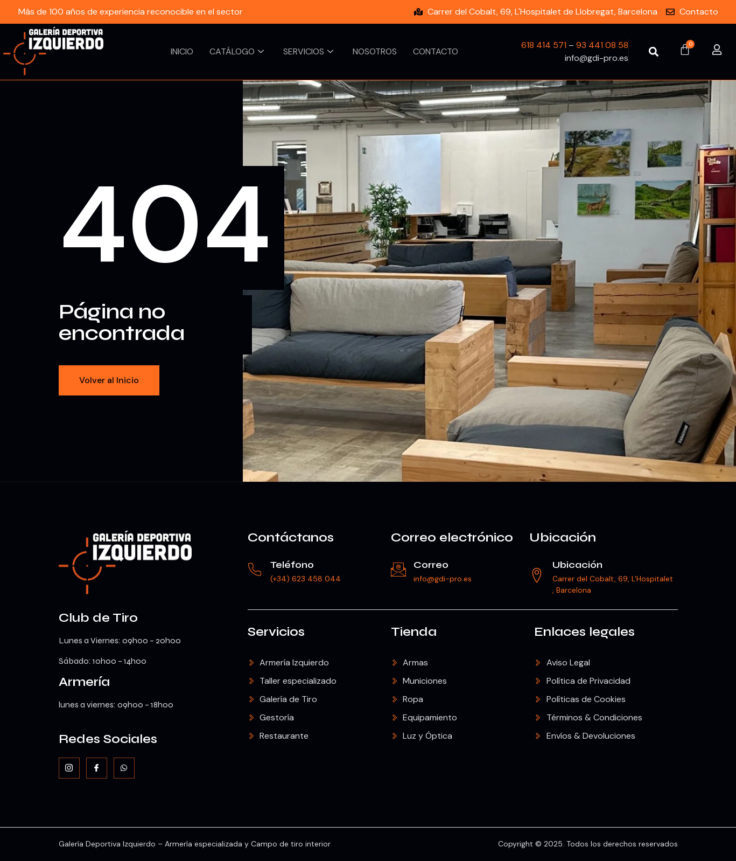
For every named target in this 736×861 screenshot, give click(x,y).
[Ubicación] (537, 575)
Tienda (414, 632)
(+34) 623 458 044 (307, 579)
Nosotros (375, 51)
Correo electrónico (452, 537)
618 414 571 (543, 45)
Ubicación (562, 537)
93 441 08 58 (602, 45)
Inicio (182, 51)
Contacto (435, 51)
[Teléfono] (256, 570)
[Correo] (399, 570)
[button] (654, 51)
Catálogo (236, 51)
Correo (432, 565)
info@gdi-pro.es (444, 579)
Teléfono (294, 565)
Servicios (308, 51)
